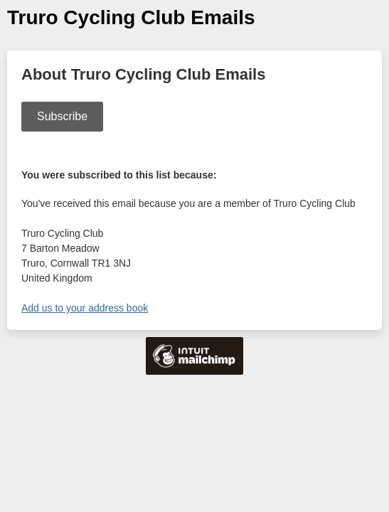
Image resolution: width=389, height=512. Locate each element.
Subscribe (62, 116)
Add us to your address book (84, 308)
